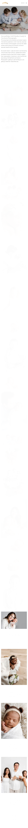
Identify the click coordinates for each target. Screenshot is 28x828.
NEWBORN (19, 26)
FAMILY (7, 26)
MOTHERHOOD (13, 26)
